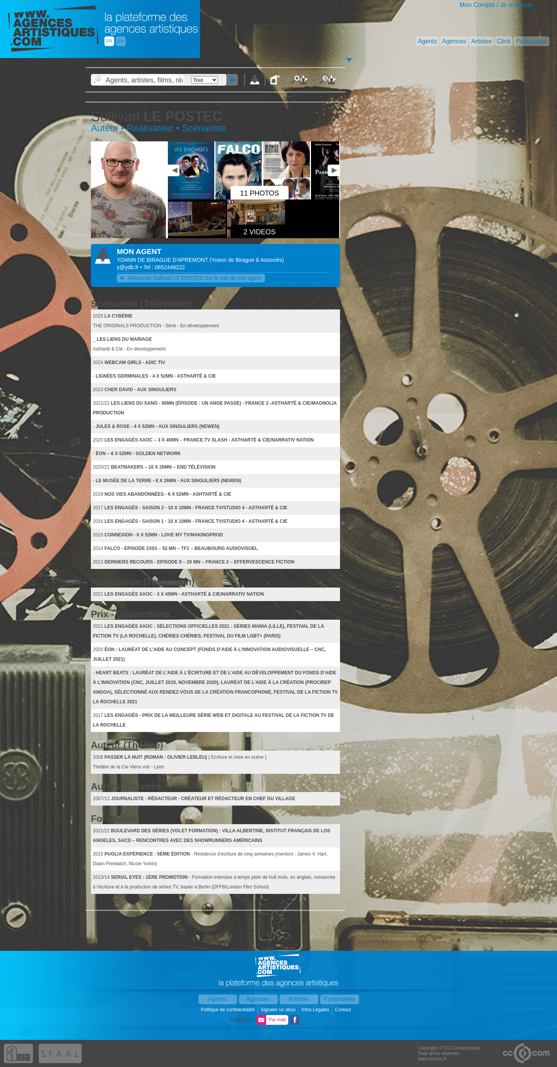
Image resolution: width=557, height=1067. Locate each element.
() (247, 260)
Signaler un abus (279, 1009)
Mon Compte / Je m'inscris (496, 5)
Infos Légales (315, 1009)
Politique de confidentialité (228, 1009)
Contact (343, 1009)
